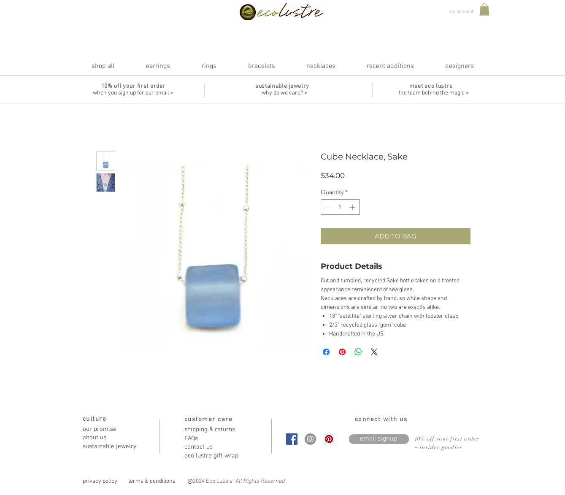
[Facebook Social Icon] (291, 439)
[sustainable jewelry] (113, 446)
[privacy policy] (100, 481)
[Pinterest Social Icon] (329, 439)
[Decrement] (327, 207)
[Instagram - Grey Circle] (310, 439)
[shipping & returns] (214, 429)
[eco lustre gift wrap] (214, 456)
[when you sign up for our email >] (133, 93)
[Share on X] (374, 352)
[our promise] (113, 429)
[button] (484, 9)
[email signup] (379, 439)
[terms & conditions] (152, 481)
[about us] (113, 437)
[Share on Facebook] (326, 352)
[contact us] (214, 447)
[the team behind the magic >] (433, 93)
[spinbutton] (340, 207)
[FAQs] (214, 438)
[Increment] (353, 207)
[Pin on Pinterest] (342, 352)
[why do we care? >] (284, 93)
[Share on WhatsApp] (358, 352)
